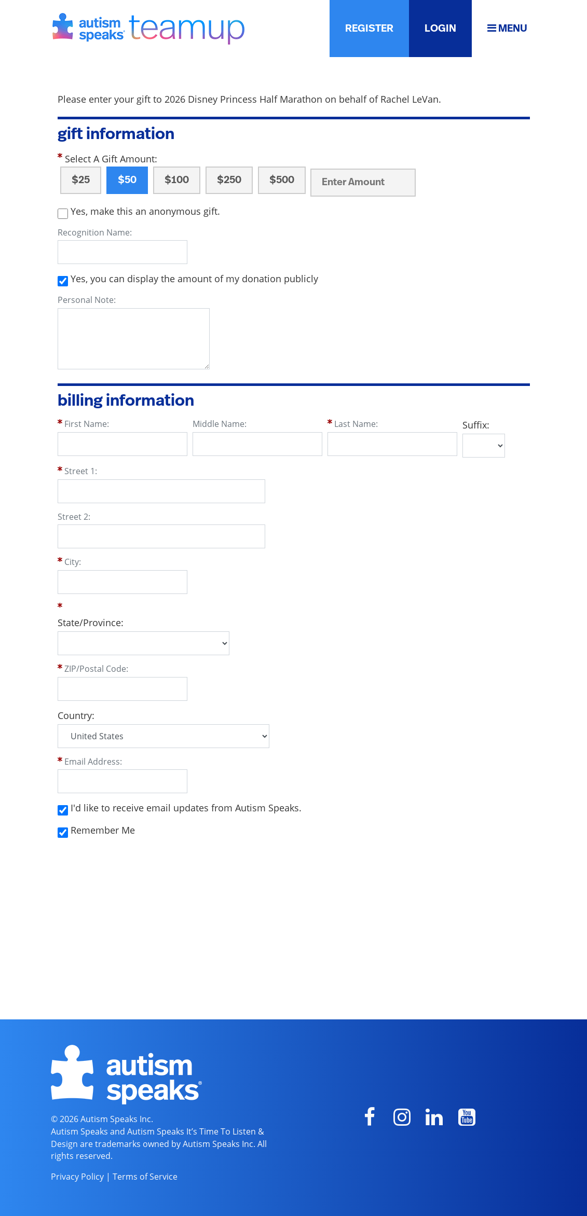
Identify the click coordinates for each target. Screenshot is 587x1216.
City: (72, 562)
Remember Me (103, 830)
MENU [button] (507, 28)
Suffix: (475, 425)
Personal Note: (87, 300)
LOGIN (440, 28)
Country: (76, 715)
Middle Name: (220, 424)
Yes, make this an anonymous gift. (145, 211)
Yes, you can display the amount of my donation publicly (194, 278)
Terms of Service (145, 1176)
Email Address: (93, 761)
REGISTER (369, 28)
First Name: (86, 424)
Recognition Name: (95, 232)
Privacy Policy (77, 1176)
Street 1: (80, 471)
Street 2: (74, 516)
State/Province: (91, 622)
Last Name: (356, 424)
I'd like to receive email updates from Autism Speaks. (186, 808)
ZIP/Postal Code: (96, 668)
